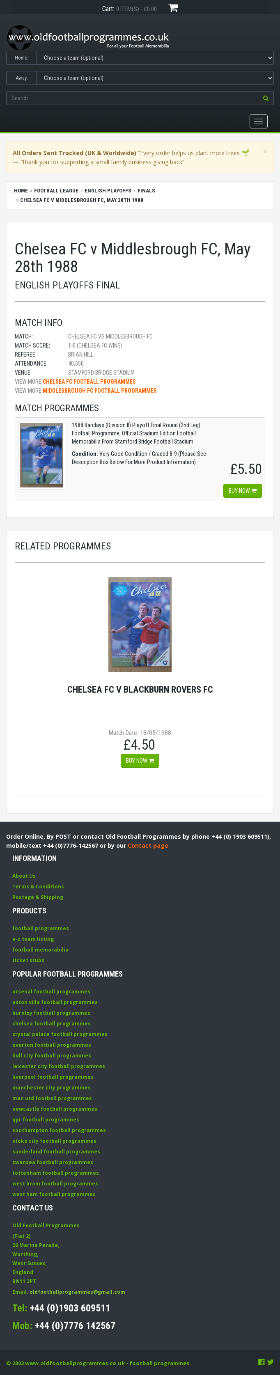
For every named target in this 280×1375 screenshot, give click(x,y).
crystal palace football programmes (60, 1034)
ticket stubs (28, 960)
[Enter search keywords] (132, 98)
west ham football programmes (54, 1194)
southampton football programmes (59, 1130)
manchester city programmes (51, 1087)
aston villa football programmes (55, 1002)
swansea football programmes (52, 1162)
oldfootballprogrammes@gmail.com (77, 1291)
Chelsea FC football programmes (89, 381)
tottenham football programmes (55, 1172)
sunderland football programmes (56, 1151)
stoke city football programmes (54, 1140)
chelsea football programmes (51, 1023)
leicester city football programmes (58, 1066)
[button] (266, 98)
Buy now (243, 490)
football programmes (40, 928)
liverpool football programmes (53, 1076)
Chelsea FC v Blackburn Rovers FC (140, 689)
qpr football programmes (45, 1119)
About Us (24, 875)
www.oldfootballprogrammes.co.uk (75, 1363)
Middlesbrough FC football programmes (100, 390)
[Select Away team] (155, 78)
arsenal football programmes (51, 991)
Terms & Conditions (38, 886)
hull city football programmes (51, 1055)
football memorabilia (40, 949)
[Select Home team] (155, 58)
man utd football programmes (52, 1098)
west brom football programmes (55, 1183)
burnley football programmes (51, 1012)
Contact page (148, 845)
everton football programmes (51, 1044)
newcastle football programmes (54, 1108)
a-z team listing (33, 939)
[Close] (265, 151)
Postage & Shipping (37, 897)
